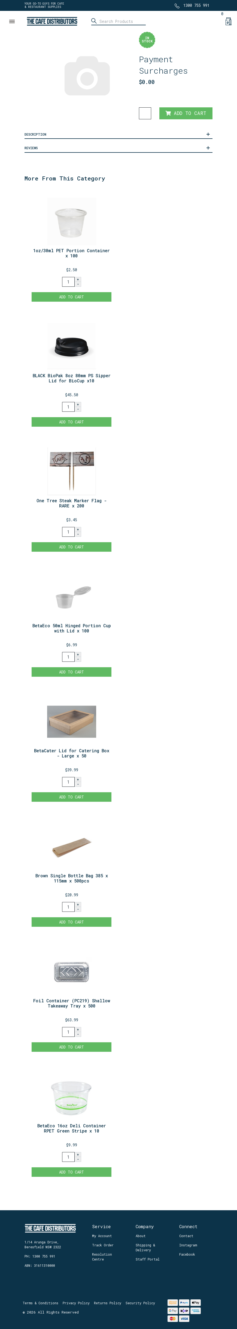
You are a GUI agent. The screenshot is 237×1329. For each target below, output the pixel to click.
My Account (102, 1236)
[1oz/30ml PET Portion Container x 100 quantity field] (68, 282)
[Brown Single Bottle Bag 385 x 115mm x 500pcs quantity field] (68, 907)
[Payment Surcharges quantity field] (145, 113)
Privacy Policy (76, 1303)
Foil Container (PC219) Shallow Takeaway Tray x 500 (71, 1003)
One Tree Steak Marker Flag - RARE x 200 (72, 503)
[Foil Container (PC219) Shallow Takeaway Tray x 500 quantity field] (68, 1032)
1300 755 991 (196, 5)
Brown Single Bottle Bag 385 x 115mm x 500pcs (71, 878)
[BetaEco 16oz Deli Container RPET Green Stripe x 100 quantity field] (68, 1157)
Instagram (188, 1245)
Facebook (187, 1254)
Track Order (103, 1245)
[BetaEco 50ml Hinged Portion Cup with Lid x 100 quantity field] (68, 657)
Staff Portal (148, 1259)
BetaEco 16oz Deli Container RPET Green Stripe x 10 (71, 1128)
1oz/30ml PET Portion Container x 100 (71, 253)
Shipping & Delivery (145, 1247)
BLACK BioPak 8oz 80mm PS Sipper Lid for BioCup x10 (72, 378)
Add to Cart (185, 113)
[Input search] (118, 21)
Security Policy (140, 1303)
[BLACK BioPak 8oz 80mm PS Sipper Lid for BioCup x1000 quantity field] (68, 407)
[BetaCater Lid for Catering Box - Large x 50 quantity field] (68, 782)
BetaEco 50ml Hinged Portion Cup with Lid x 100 (71, 628)
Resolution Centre (102, 1256)
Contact (186, 1236)
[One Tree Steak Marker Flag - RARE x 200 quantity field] (68, 532)
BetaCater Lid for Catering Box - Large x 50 (71, 753)
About (141, 1236)
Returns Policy (107, 1303)
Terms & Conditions (40, 1303)
